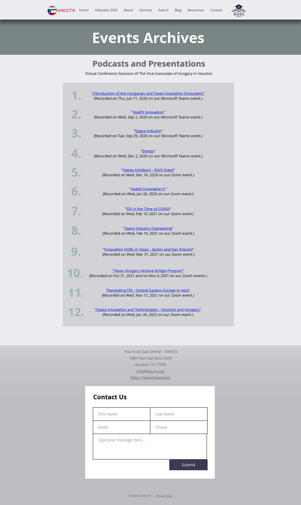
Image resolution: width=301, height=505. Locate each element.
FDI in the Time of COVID (148, 208)
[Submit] (188, 465)
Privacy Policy (164, 496)
